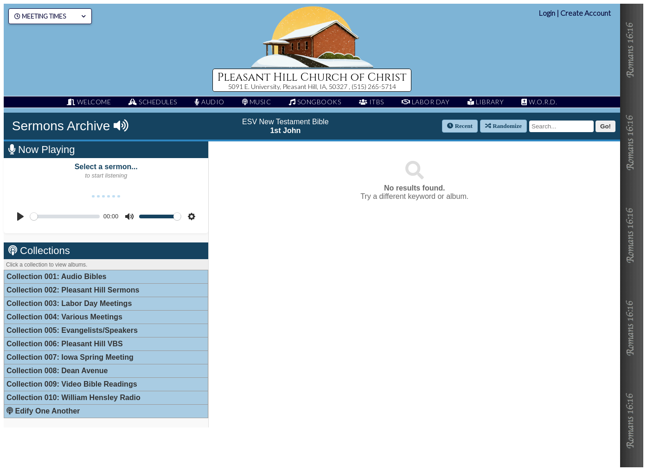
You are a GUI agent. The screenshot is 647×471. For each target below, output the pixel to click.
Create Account (585, 12)
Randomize (503, 125)
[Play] (20, 216)
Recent (460, 125)
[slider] (65, 216)
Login (546, 12)
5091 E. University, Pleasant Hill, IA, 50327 (288, 86)
